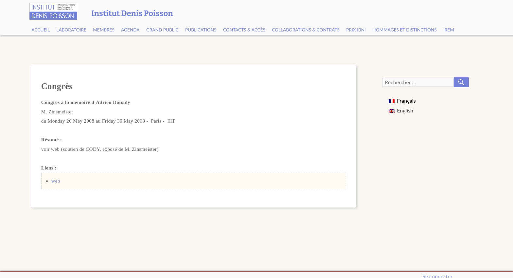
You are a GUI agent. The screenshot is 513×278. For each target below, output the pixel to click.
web (55, 181)
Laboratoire (71, 29)
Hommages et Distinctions (404, 29)
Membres (104, 29)
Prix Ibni (356, 29)
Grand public (162, 29)
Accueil (41, 29)
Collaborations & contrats (306, 29)
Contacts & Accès (244, 29)
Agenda (130, 29)
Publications (201, 29)
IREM (448, 29)
